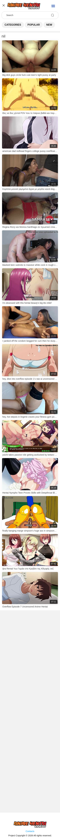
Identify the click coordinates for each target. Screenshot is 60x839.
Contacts (30, 831)
